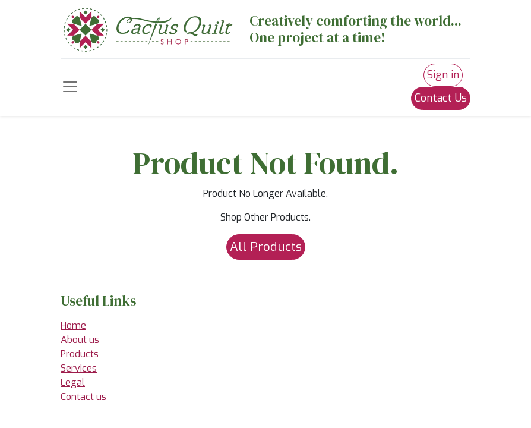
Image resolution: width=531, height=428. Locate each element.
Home (73, 325)
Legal (73, 382)
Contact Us (441, 98)
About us (80, 339)
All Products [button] (266, 246)
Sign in (443, 75)
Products (80, 354)
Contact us (83, 397)
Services (79, 368)
